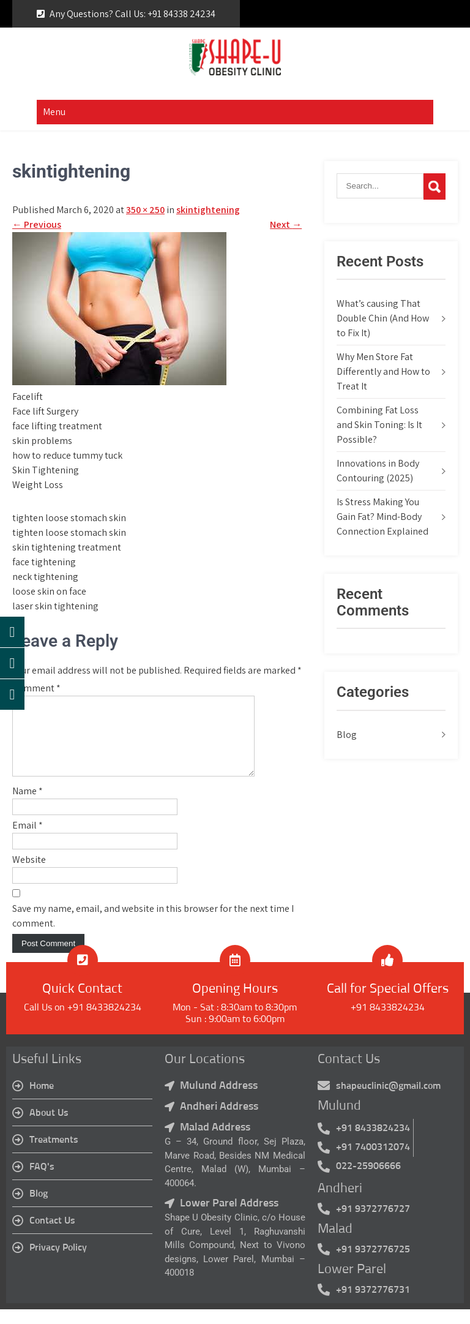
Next (286, 224)
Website (29, 874)
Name (27, 805)
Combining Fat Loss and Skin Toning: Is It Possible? (379, 425)
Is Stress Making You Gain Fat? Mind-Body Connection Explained (382, 516)
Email (27, 839)
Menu (54, 111)
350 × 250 (145, 209)
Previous (36, 224)
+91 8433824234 (388, 1022)
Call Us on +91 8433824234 (82, 1022)
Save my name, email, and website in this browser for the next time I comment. (153, 930)
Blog (347, 734)
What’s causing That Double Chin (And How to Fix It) (383, 318)
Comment (36, 688)
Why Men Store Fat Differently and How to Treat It (383, 371)
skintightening (208, 209)
